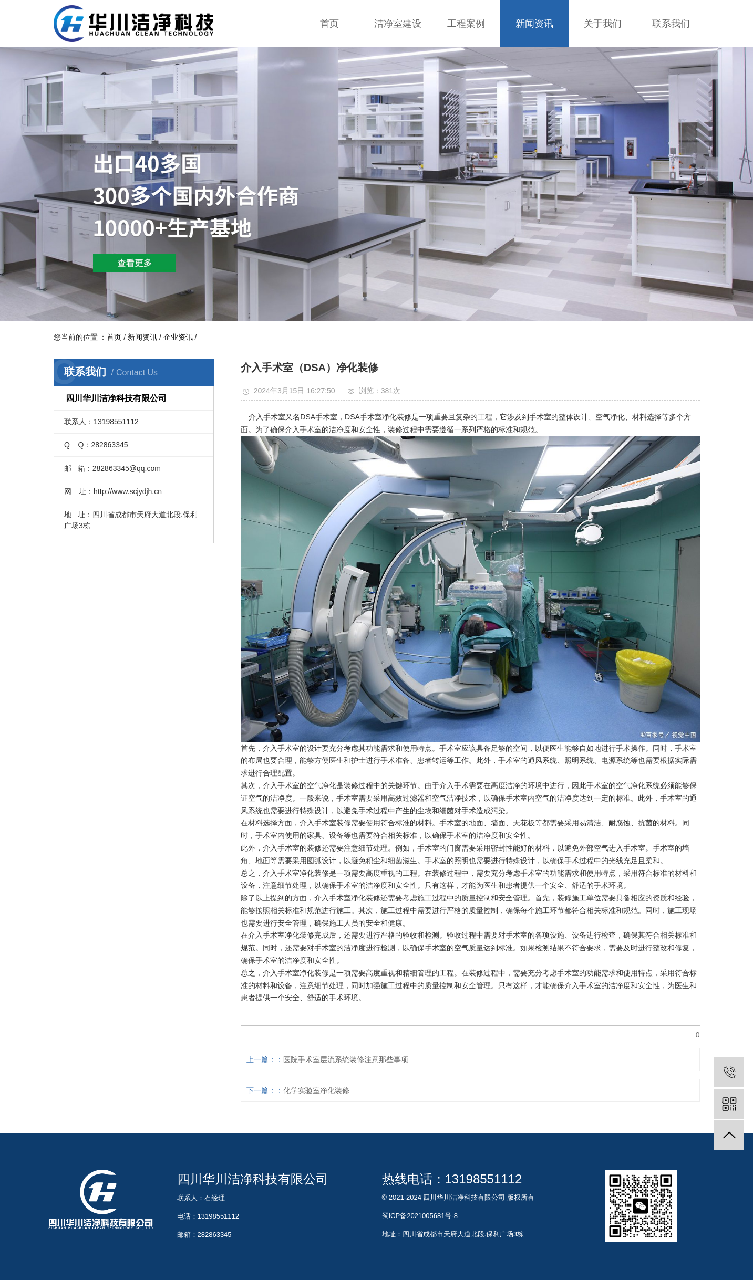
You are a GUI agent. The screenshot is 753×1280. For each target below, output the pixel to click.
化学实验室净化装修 (316, 1090)
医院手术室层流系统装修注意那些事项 (345, 1059)
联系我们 (671, 23)
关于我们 (603, 23)
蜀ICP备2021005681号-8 (420, 1216)
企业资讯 (178, 337)
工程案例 (466, 23)
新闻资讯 (534, 23)
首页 (329, 23)
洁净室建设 (397, 23)
